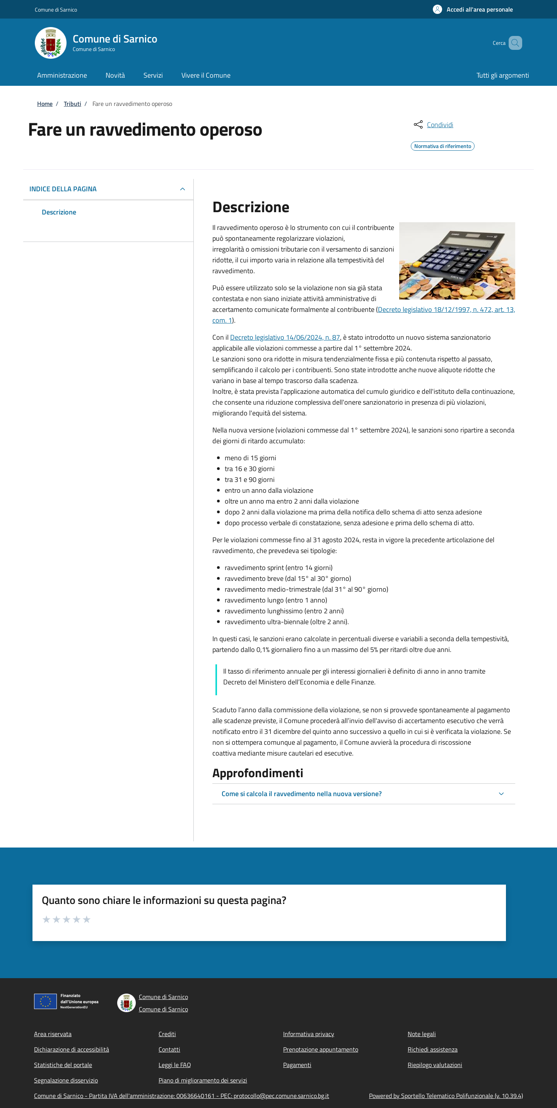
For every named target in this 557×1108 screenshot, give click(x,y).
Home (45, 103)
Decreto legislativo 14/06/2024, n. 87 (285, 337)
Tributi (72, 103)
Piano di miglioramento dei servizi (203, 1080)
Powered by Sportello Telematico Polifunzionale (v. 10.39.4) (446, 1095)
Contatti (169, 1049)
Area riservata (53, 1033)
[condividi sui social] (433, 124)
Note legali (422, 1033)
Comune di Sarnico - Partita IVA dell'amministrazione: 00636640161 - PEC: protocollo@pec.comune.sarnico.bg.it (181, 1095)
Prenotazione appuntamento (320, 1049)
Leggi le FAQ (175, 1064)
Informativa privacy (308, 1033)
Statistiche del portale (63, 1064)
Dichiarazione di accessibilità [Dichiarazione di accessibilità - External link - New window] (71, 1049)
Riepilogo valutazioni (435, 1064)
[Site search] (513, 43)
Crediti (167, 1033)
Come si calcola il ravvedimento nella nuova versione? (302, 793)
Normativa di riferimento (442, 145)
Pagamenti (297, 1064)
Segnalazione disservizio (66, 1080)
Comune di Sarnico (56, 9)
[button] (473, 9)
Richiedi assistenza (433, 1049)
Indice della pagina (63, 189)
